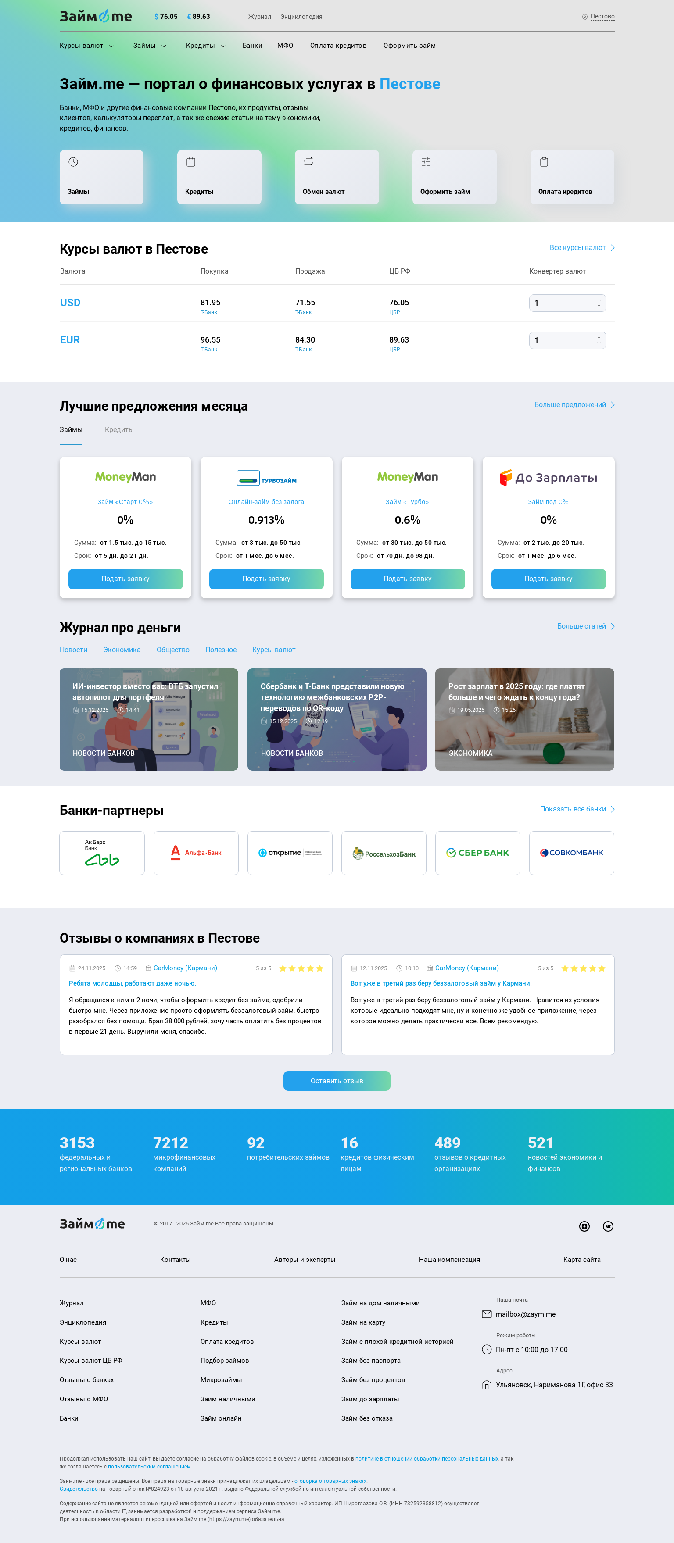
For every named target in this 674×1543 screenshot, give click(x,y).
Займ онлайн (221, 1418)
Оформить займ (410, 46)
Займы (150, 46)
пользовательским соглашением (149, 1467)
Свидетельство (79, 1489)
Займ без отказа (367, 1418)
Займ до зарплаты (370, 1399)
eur (70, 340)
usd (70, 302)
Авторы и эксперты (305, 1260)
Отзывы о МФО (84, 1399)
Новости (73, 650)
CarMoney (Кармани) (185, 968)
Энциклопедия (301, 16)
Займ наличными (228, 1399)
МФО (285, 46)
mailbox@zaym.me (526, 1314)
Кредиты (206, 46)
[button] (612, 939)
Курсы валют (87, 46)
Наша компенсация (449, 1260)
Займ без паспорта (371, 1360)
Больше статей (581, 626)
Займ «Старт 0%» (125, 501)
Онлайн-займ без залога (267, 501)
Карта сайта (582, 1260)
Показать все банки (573, 809)
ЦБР (395, 312)
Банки (253, 46)
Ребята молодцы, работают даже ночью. (132, 983)
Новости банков (104, 753)
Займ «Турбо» (407, 501)
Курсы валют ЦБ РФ (91, 1360)
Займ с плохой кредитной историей (397, 1342)
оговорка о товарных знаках (330, 1481)
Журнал (259, 16)
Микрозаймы (221, 1380)
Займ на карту (363, 1322)
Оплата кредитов (338, 46)
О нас (68, 1260)
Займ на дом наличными (380, 1303)
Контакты (175, 1260)
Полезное (221, 650)
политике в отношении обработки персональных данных (426, 1459)
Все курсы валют (578, 247)
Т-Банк (209, 312)
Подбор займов (225, 1360)
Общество (173, 650)
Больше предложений (570, 404)
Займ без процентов (373, 1380)
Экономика (122, 650)
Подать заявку (125, 579)
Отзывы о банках (87, 1380)
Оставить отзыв (337, 1081)
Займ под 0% (548, 501)
